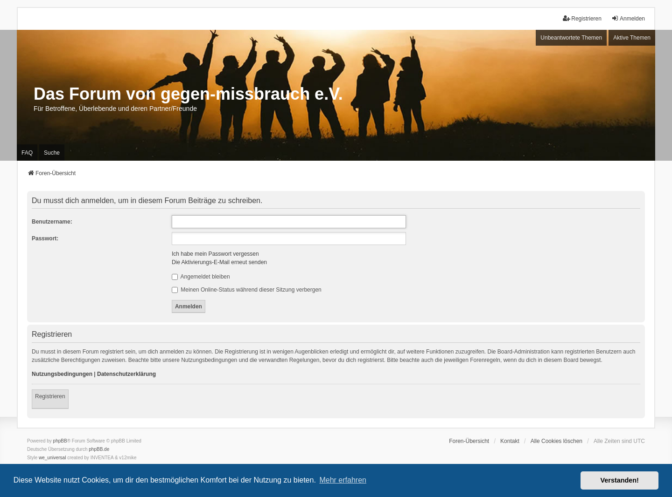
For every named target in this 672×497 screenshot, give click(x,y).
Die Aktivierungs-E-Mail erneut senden (219, 262)
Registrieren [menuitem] (582, 18)
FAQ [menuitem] (27, 153)
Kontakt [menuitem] (509, 441)
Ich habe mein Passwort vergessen (215, 254)
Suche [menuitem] (52, 153)
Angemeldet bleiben (201, 276)
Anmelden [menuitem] (628, 18)
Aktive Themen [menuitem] (632, 37)
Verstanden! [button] (620, 480)
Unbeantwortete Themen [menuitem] (571, 37)
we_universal (52, 457)
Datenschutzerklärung (126, 374)
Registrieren (50, 396)
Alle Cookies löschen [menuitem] (556, 441)
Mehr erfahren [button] (342, 480)
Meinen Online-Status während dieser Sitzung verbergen (247, 289)
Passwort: (45, 238)
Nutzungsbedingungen (62, 374)
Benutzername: (52, 221)
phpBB (60, 440)
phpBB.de (99, 449)
